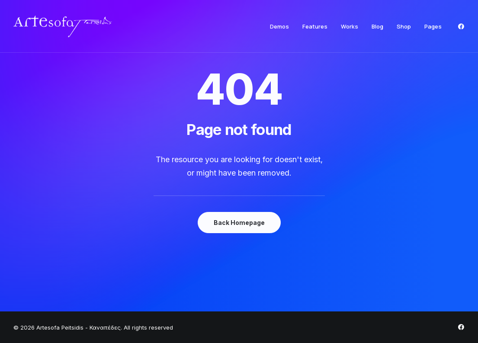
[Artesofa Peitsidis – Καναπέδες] (62, 26)
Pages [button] (433, 26)
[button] (461, 26)
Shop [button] (404, 26)
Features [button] (314, 26)
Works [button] (349, 26)
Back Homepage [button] (239, 222)
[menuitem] (279, 26)
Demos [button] (279, 26)
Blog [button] (377, 26)
